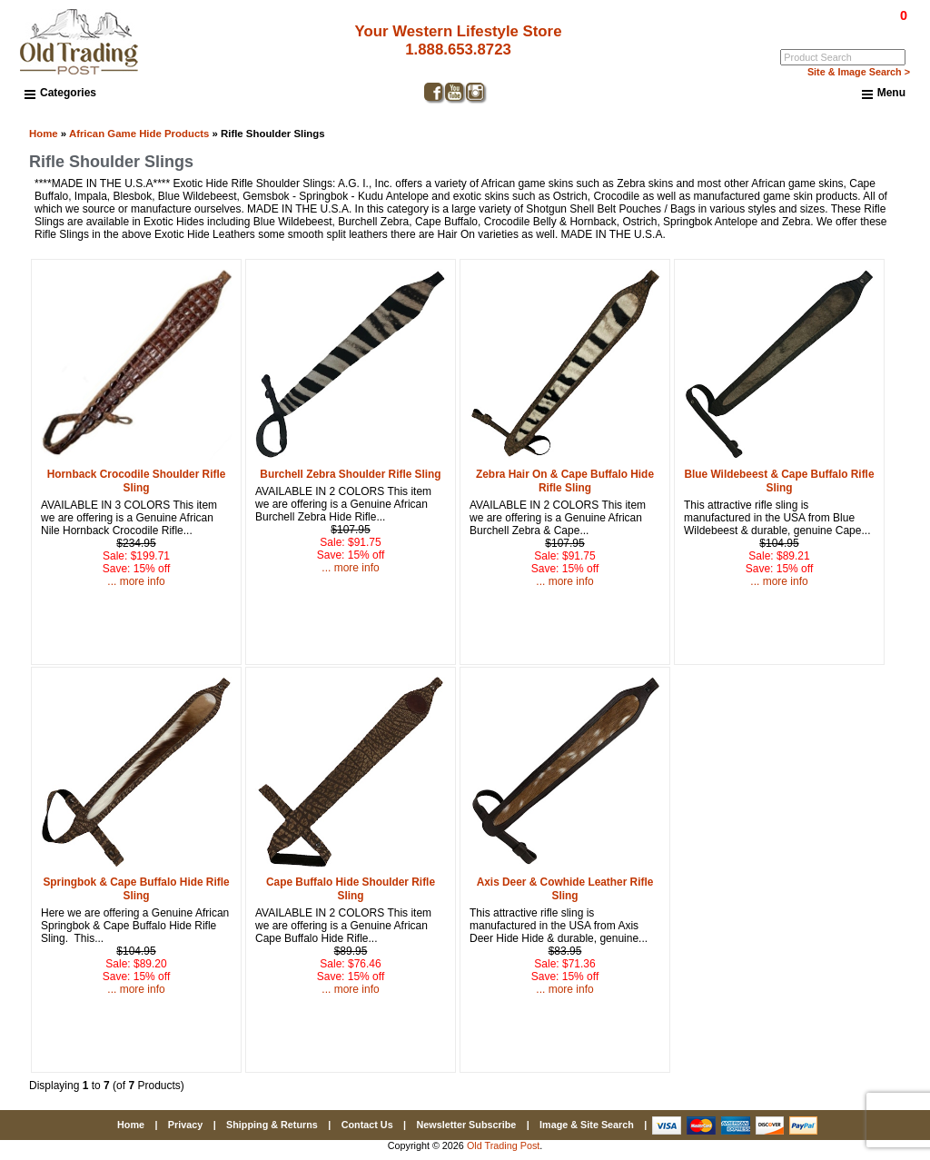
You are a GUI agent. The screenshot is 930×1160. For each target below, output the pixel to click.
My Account (882, 28)
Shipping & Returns (272, 1124)
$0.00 (862, 15)
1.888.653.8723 (452, 49)
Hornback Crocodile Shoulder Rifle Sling (136, 481)
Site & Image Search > (858, 71)
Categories (60, 92)
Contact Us (367, 1124)
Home (43, 133)
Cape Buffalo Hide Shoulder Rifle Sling (350, 889)
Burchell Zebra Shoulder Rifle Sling (350, 474)
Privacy (185, 1124)
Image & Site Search (586, 1124)
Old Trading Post (503, 1145)
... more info (135, 581)
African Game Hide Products (139, 133)
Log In (830, 28)
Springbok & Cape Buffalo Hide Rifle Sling (136, 889)
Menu (883, 93)
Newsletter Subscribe (466, 1124)
